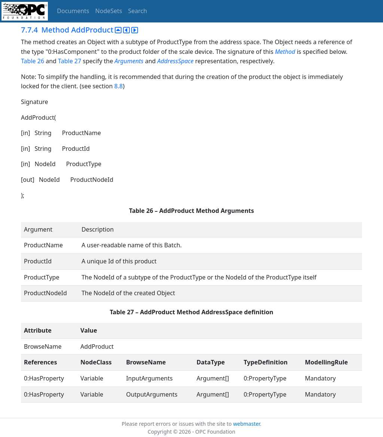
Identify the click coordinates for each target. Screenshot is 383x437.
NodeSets (108, 11)
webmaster (246, 423)
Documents (73, 11)
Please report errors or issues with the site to (177, 423)
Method (285, 52)
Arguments (128, 61)
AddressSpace (175, 61)
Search (137, 11)
